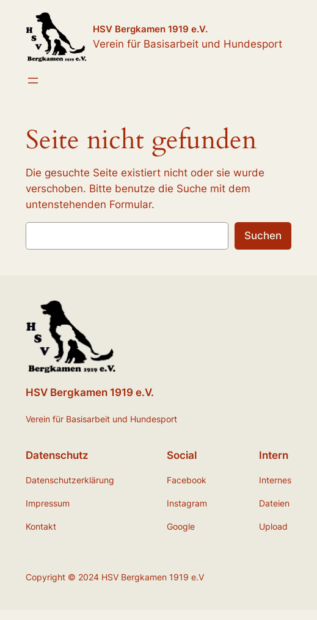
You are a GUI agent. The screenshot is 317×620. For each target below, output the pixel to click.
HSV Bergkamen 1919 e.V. (150, 29)
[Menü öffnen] (33, 80)
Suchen (263, 235)
